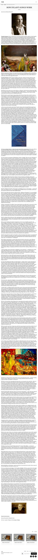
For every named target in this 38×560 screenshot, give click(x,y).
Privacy (2, 553)
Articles (5, 4)
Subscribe (34, 553)
